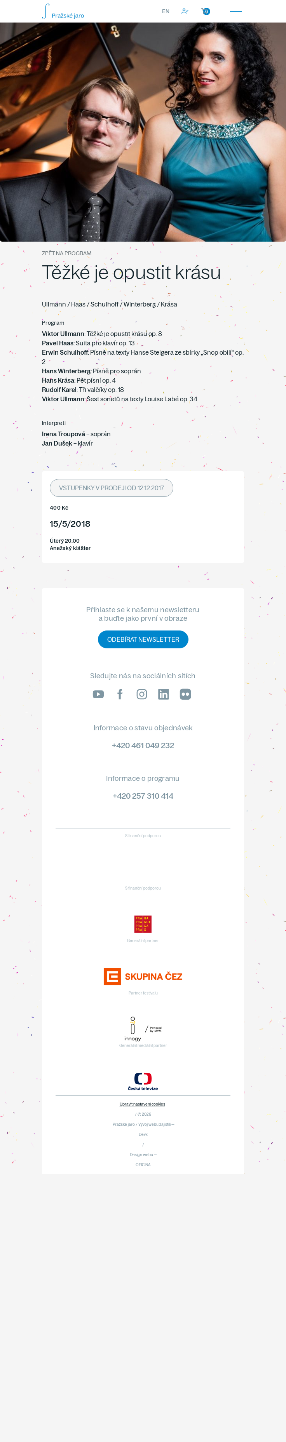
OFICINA (143, 1164)
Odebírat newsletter (143, 639)
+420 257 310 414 (143, 796)
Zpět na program (66, 253)
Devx (143, 1134)
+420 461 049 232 (143, 745)
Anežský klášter (70, 548)
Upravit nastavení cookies (142, 1104)
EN (165, 11)
